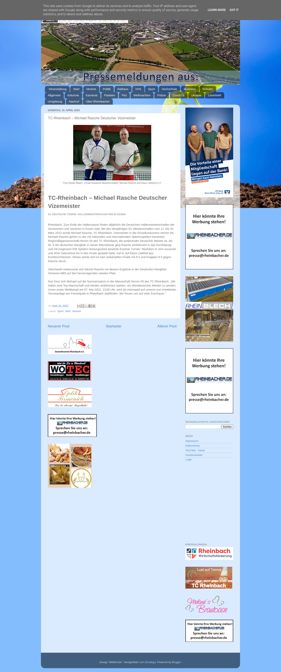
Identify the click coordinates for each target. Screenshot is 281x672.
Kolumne (73, 95)
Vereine (91, 89)
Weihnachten (141, 95)
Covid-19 (178, 95)
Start (76, 89)
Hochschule (169, 89)
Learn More (217, 10)
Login (188, 459)
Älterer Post (167, 326)
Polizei (161, 95)
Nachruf (74, 101)
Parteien (109, 95)
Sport (151, 89)
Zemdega (150, 662)
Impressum (191, 440)
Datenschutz (192, 445)
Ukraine (196, 95)
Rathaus (122, 89)
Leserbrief (214, 95)
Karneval (91, 95)
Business (190, 89)
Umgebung (55, 101)
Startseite (113, 326)
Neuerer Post (58, 326)
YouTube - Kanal (195, 450)
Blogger (176, 662)
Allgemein (54, 95)
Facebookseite (194, 455)
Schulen (208, 89)
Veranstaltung (58, 89)
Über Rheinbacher (98, 101)
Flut (124, 95)
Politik (107, 89)
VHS (138, 89)
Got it (234, 10)
